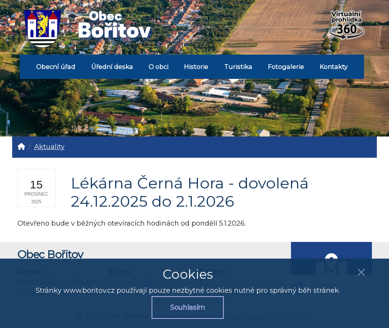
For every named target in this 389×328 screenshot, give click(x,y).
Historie (196, 67)
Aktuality (49, 147)
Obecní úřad (55, 67)
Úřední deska (112, 67)
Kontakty (333, 67)
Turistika (238, 67)
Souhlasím (187, 307)
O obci (158, 67)
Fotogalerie (286, 67)
